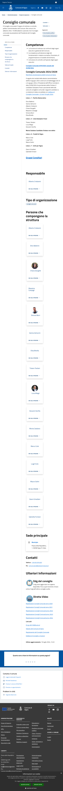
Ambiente (34, 739)
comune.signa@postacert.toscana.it (39, 566)
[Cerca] (60, 8)
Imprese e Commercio (22, 733)
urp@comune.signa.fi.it (8, 767)
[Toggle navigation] (3, 8)
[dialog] (31, 781)
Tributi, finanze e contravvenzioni (36, 734)
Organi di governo (24, 15)
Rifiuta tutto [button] (38, 784)
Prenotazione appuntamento (20, 756)
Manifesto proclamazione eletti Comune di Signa (41, 75)
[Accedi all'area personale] (56, 2)
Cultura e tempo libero (22, 727)
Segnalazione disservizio (20, 762)
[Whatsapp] (50, 8)
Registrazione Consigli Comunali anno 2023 (39, 614)
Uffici (2, 729)
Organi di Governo (6, 723)
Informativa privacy (37, 761)
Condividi (46, 23)
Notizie (49, 723)
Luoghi (49, 737)
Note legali (35, 764)
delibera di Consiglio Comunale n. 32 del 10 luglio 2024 (40, 93)
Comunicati (50, 726)
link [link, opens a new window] (47, 781)
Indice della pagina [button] (9, 42)
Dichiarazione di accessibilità (36, 768)
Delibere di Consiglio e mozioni (35, 636)
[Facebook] (37, 8)
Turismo (18, 739)
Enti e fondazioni (5, 732)
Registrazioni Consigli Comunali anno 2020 (39, 604)
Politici (3, 735)
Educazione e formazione (35, 724)
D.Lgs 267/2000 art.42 (33, 625)
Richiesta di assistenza (22, 769)
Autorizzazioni (36, 747)
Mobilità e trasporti (21, 742)
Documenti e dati (5, 743)
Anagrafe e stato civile (22, 724)
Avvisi (49, 729)
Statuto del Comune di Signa (35, 629)
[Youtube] (41, 8)
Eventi (49, 740)
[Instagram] (45, 8)
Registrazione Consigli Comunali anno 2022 (39, 611)
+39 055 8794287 (37, 562)
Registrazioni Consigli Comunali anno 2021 (39, 607)
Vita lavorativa (20, 730)
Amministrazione (12, 15)
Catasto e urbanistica (22, 736)
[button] (31, 788)
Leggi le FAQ (19, 766)
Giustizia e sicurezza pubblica (37, 729)
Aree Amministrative (7, 726)
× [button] (61, 773)
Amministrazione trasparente (36, 756)
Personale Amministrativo (5, 739)
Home (3, 15)
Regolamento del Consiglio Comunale (37, 632)
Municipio (35, 542)
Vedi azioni (46, 26)
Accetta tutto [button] (25, 784)
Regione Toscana (7, 2)
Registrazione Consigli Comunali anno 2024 (39, 618)
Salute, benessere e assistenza (37, 743)
